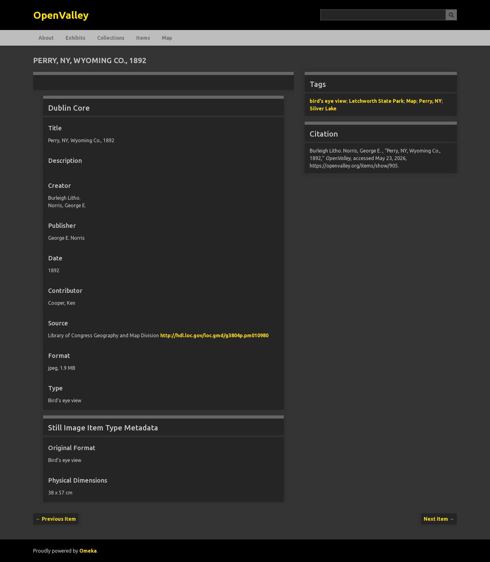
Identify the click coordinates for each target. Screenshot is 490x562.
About (46, 38)
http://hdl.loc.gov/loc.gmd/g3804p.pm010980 (214, 335)
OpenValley (61, 15)
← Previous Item (56, 519)
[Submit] (451, 14)
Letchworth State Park (376, 101)
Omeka (88, 551)
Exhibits (75, 38)
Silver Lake (323, 108)
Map (167, 38)
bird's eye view (328, 101)
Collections (110, 38)
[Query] (388, 14)
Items (143, 38)
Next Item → (439, 519)
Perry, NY (430, 101)
